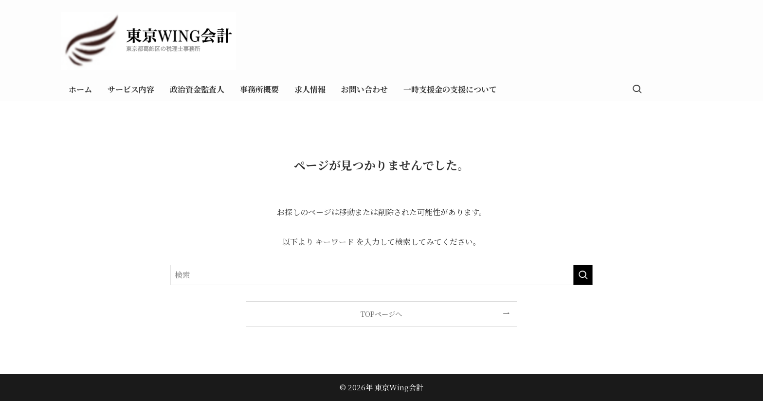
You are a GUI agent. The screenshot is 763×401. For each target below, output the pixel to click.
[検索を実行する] (583, 275)
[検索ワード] (381, 275)
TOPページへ (381, 314)
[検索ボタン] (637, 89)
